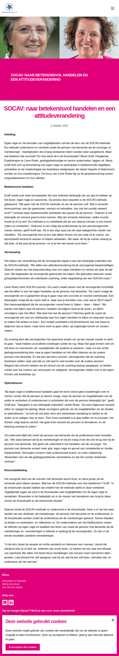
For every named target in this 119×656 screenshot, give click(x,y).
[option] (59, 79)
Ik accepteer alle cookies (22, 647)
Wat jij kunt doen (10, 584)
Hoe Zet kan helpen (12, 587)
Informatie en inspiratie (14, 581)
